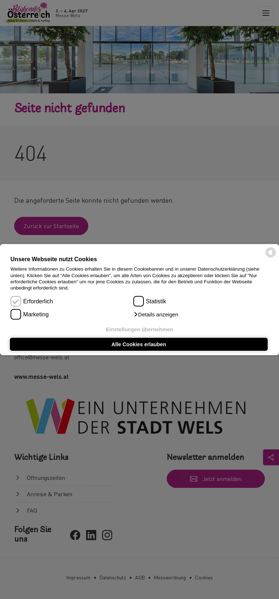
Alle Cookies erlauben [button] (139, 344)
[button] (155, 314)
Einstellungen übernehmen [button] (139, 329)
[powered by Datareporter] (270, 257)
